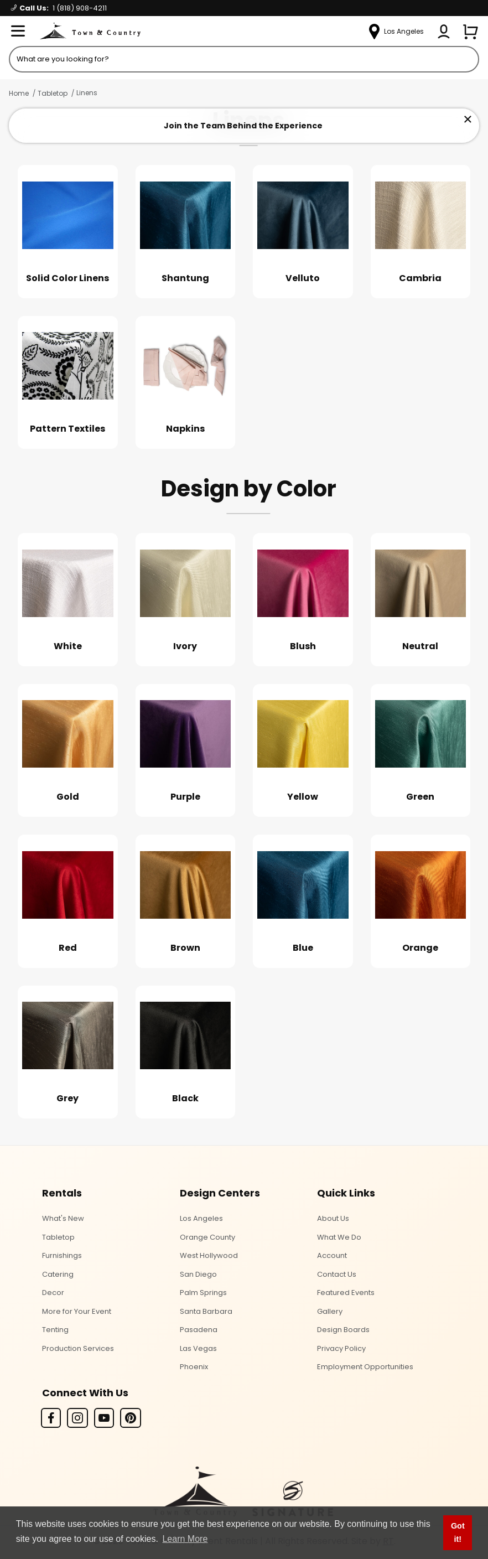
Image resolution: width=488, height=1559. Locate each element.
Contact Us (336, 1274)
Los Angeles (201, 1218)
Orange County (207, 1237)
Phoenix (194, 1366)
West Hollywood (209, 1255)
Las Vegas (198, 1348)
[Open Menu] (18, 31)
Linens (86, 92)
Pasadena (198, 1329)
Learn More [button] (184, 1539)
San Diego (198, 1274)
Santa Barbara (206, 1311)
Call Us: (59, 8)
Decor (53, 1292)
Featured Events (346, 1292)
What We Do (339, 1237)
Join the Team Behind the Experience (243, 125)
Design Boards (343, 1329)
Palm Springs (203, 1292)
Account (332, 1255)
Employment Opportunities (365, 1366)
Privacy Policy (341, 1348)
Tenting (55, 1329)
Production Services (78, 1348)
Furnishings (62, 1255)
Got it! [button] (458, 1532)
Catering (58, 1274)
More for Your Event (76, 1311)
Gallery (329, 1311)
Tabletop (53, 93)
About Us (333, 1218)
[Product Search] (244, 59)
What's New (63, 1218)
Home (19, 93)
